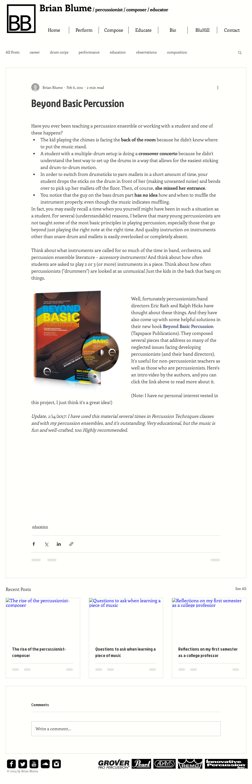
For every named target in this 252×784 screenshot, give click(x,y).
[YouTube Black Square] (33, 763)
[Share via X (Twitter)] (46, 544)
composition (177, 52)
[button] (239, 52)
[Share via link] (71, 544)
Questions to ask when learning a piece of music (125, 652)
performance (89, 52)
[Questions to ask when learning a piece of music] (126, 619)
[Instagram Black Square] (56, 763)
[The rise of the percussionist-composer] (43, 619)
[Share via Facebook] (33, 544)
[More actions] (218, 87)
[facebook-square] (11, 763)
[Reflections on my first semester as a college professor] (209, 619)
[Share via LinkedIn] (58, 544)
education (118, 52)
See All (240, 588)
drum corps (59, 52)
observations (146, 52)
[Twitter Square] (22, 763)
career (35, 52)
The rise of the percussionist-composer (39, 652)
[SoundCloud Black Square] (45, 763)
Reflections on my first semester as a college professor (208, 652)
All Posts (12, 52)
